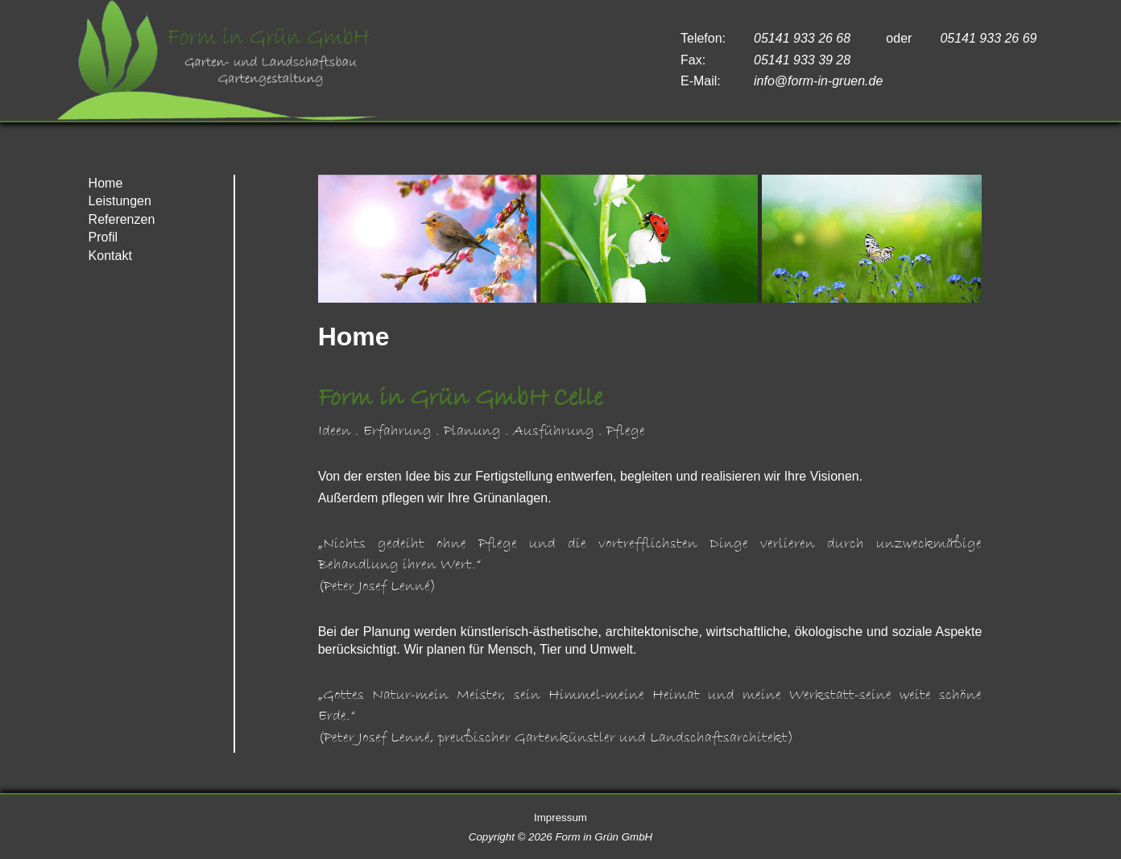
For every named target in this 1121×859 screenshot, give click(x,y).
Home (106, 183)
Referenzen (122, 219)
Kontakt (110, 255)
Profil (103, 237)
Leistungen (120, 201)
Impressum (560, 818)
